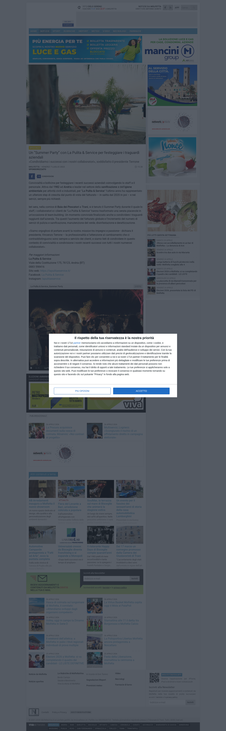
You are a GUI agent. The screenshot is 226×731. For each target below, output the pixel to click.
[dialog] (113, 365)
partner (77, 343)
